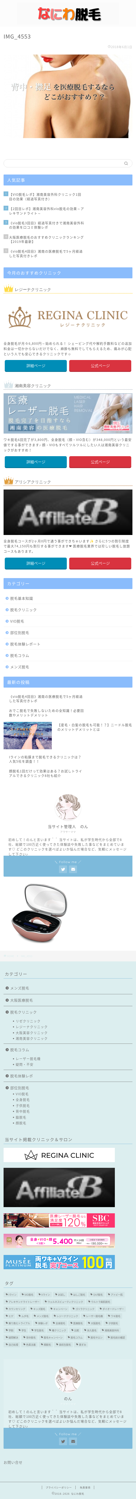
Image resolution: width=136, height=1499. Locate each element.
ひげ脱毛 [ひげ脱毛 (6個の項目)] (98, 1294)
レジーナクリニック (32, 1026)
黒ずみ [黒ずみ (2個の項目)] (82, 1344)
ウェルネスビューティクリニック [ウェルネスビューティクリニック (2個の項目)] (65, 1302)
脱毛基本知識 (21, 598)
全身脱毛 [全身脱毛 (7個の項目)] (60, 1323)
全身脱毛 (23, 1099)
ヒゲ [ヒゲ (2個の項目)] (11, 1316)
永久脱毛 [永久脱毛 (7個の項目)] (92, 1330)
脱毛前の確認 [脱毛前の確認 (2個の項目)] (118, 1337)
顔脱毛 (21, 1122)
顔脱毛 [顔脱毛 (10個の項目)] (47, 1344)
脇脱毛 (21, 1117)
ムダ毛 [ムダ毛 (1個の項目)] (25, 1316)
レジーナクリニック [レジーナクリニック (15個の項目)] (67, 1316)
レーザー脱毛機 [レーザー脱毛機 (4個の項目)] (94, 1316)
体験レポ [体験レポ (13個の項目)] (43, 1323)
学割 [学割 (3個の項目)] (11, 1330)
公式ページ (100, 365)
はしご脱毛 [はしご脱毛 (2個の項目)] (79, 1294)
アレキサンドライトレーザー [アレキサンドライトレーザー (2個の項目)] (24, 1302)
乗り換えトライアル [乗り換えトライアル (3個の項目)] (19, 1323)
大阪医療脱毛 (21, 1000)
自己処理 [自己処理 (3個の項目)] (13, 1344)
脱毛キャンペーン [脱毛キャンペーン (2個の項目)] (53, 1337)
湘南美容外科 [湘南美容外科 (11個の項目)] (112, 1330)
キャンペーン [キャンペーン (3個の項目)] (60, 1309)
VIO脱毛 (17, 621)
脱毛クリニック (23, 609)
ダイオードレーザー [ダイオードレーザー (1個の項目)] (113, 1309)
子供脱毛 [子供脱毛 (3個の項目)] (113, 1323)
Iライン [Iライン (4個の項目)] (12, 1294)
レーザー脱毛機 (28, 1058)
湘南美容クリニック (32, 1038)
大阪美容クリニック (32, 1032)
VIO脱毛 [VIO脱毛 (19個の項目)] (28, 1294)
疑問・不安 (25, 1064)
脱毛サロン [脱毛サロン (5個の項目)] (96, 1337)
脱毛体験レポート (25, 644)
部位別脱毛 (19, 632)
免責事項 (85, 1487)
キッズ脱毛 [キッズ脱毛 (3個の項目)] (39, 1309)
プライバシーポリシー (59, 1487)
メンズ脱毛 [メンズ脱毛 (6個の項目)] (43, 1316)
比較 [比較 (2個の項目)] (76, 1330)
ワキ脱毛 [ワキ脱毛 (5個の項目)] (115, 1316)
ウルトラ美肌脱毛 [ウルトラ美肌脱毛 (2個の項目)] (100, 1302)
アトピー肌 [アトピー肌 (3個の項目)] (117, 1294)
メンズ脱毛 (19, 667)
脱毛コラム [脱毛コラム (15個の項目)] (77, 1337)
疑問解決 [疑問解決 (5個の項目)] (13, 1337)
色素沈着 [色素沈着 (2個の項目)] (31, 1344)
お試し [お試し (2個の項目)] (61, 1294)
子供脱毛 (23, 1105)
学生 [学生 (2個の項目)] (23, 1330)
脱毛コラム (19, 655)
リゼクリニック (28, 1021)
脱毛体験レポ (21, 1076)
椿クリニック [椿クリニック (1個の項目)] (59, 1330)
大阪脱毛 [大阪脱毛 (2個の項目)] (95, 1323)
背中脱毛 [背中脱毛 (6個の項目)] (31, 1337)
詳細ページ (35, 365)
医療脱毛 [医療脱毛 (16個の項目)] (78, 1323)
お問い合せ (13, 1462)
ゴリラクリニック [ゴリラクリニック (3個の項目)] (84, 1309)
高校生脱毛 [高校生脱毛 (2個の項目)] (65, 1344)
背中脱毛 (23, 1111)
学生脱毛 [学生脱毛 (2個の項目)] (39, 1330)
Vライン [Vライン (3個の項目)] (45, 1294)
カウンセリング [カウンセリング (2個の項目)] (17, 1309)
